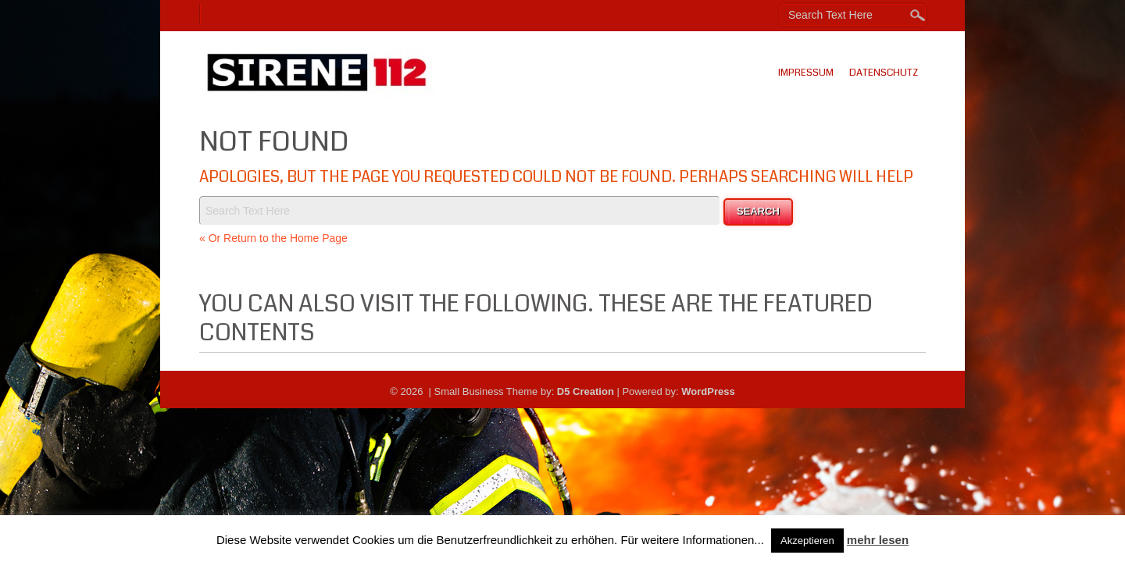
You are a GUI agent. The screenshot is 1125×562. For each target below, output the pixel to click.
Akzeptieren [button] (807, 540)
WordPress (707, 391)
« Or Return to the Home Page (273, 238)
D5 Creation (585, 391)
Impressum (806, 73)
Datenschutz (883, 73)
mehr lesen (878, 539)
